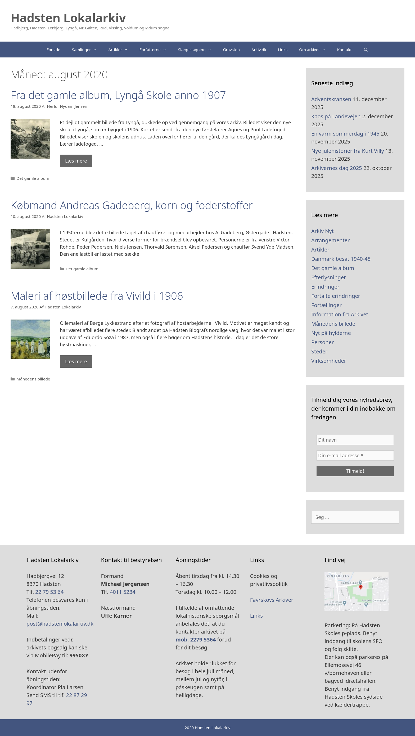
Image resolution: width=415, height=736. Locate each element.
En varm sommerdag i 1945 (345, 133)
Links (282, 49)
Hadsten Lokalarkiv (68, 18)
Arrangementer (330, 240)
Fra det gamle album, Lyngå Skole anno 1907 (118, 95)
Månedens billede (33, 379)
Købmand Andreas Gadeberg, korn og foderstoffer (132, 205)
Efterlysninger (328, 277)
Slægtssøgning (197, 49)
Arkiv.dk (258, 49)
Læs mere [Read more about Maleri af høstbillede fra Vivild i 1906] (76, 361)
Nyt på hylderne (331, 332)
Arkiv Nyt (322, 231)
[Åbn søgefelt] (366, 49)
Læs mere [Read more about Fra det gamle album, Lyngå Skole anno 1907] (76, 161)
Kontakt (344, 49)
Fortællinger (326, 305)
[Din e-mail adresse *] (355, 455)
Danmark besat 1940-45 (341, 258)
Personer (322, 342)
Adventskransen (331, 99)
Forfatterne (155, 49)
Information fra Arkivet (339, 314)
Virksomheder (328, 360)
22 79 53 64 (49, 591)
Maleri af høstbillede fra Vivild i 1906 (97, 295)
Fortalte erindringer (335, 295)
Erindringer (325, 286)
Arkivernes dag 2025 (336, 168)
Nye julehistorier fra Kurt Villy (347, 150)
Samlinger (87, 49)
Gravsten (231, 49)
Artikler (121, 49)
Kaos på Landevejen (336, 116)
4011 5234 (123, 591)
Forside (53, 49)
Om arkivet (315, 49)
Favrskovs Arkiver (272, 599)
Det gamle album (32, 178)
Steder (319, 351)
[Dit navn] (355, 440)
